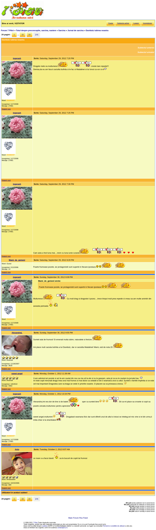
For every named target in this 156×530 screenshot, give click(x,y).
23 (29, 35)
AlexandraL (17, 333)
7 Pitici (35, 522)
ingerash (17, 58)
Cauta (110, 23)
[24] (36, 35)
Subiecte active (123, 23)
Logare (136, 23)
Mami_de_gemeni (17, 260)
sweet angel (17, 373)
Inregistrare (147, 23)
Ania (17, 449)
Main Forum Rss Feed (78, 518)
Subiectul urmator (146, 52)
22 (23, 35)
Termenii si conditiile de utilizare (114, 526)
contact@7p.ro (62, 527)
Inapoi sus (6, 109)
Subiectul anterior (146, 48)
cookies (44, 526)
